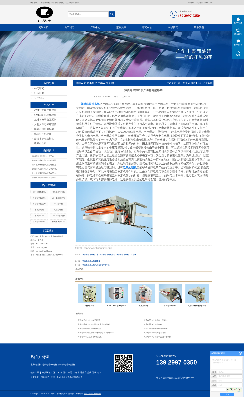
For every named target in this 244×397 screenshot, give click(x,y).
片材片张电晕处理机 (45, 124)
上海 (75, 372)
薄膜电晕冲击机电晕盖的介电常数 (95, 265)
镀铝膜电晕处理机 (72, 3)
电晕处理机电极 (58, 192)
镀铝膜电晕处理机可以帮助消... (44, 169)
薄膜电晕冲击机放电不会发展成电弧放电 (94, 324)
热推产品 (34, 372)
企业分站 (190, 3)
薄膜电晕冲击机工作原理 (126, 254)
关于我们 (69, 27)
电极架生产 (39, 216)
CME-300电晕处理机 (45, 115)
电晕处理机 (45, 3)
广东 (60, 372)
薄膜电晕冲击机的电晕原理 (89, 320)
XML (212, 3)
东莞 (70, 372)
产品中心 (95, 27)
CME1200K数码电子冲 (116, 306)
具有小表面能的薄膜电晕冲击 (155, 328)
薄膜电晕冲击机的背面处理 (155, 333)
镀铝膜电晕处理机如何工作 (43, 156)
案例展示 (121, 27)
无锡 (94, 372)
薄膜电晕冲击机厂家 (90, 254)
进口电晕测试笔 (58, 198)
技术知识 (39, 98)
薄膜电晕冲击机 (57, 3)
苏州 (89, 372)
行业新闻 (39, 93)
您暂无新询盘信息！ (73, 377)
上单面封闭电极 (58, 216)
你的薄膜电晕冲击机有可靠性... (44, 177)
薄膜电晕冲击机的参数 (91, 261)
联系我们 (199, 27)
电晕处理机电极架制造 (197, 306)
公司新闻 (39, 88)
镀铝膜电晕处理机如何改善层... (44, 160)
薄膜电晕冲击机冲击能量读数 (90, 328)
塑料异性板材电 (39, 192)
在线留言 (173, 27)
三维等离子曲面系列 (45, 119)
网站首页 (43, 27)
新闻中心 (147, 27)
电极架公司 (143, 306)
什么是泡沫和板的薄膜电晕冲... (44, 173)
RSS (206, 3)
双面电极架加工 (39, 222)
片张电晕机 (58, 204)
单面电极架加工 (39, 198)
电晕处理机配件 (42, 134)
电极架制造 (39, 210)
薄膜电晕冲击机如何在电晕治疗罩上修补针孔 (96, 333)
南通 (84, 372)
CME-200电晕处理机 (45, 110)
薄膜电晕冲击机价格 (107, 254)
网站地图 (199, 3)
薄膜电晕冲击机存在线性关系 (90, 337)
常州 (80, 372)
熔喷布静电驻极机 (44, 138)
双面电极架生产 (58, 222)
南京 (99, 372)
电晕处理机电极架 (44, 129)
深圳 (55, 372)
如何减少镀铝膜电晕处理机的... (44, 165)
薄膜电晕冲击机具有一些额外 (155, 320)
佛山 (65, 372)
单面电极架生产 (39, 204)
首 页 (185, 83)
